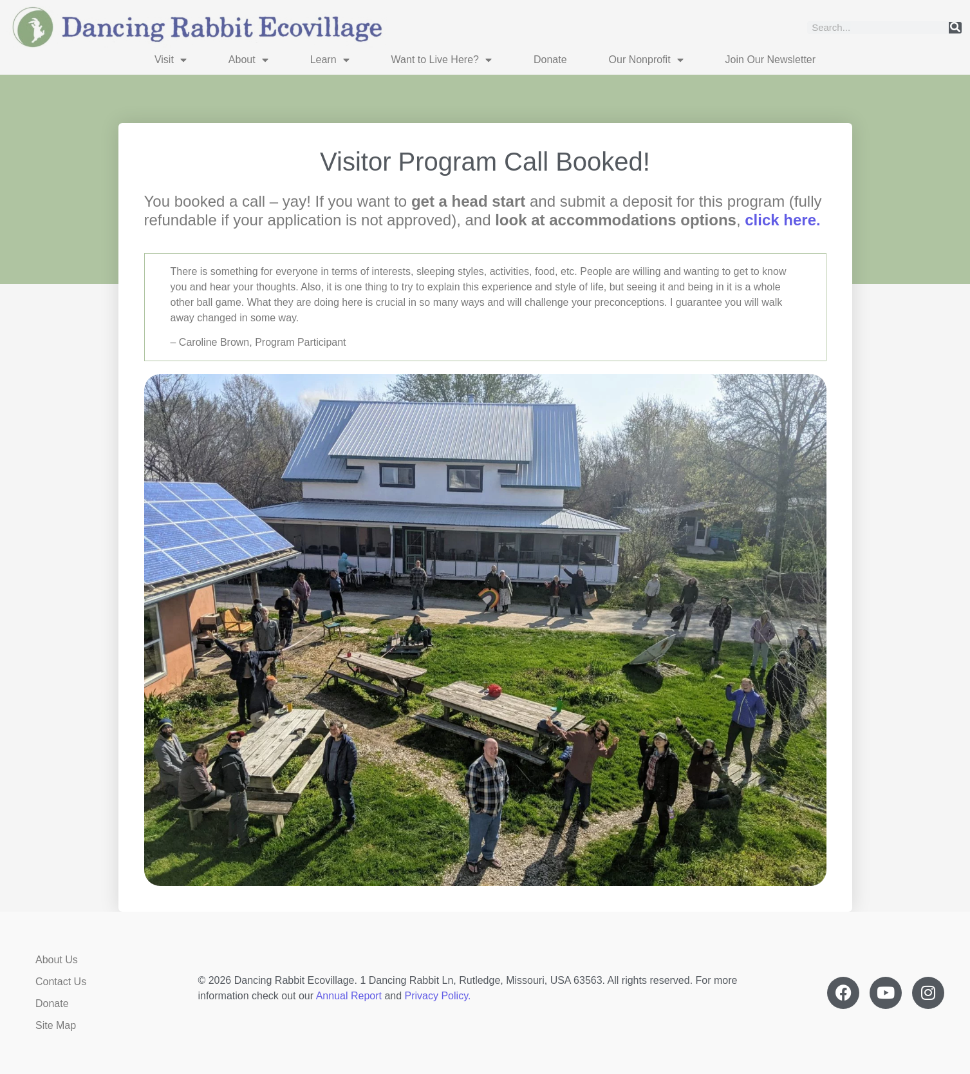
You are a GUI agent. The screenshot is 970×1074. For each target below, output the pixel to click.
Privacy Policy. (438, 995)
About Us (56, 959)
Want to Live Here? (441, 59)
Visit (170, 59)
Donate (550, 59)
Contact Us (60, 981)
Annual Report (349, 995)
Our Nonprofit (646, 59)
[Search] (955, 27)
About (248, 59)
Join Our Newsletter (770, 59)
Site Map (55, 1025)
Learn (330, 59)
